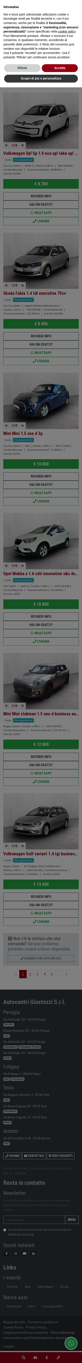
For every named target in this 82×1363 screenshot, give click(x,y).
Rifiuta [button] (22, 68)
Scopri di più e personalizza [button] (41, 78)
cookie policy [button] (66, 31)
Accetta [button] (59, 68)
